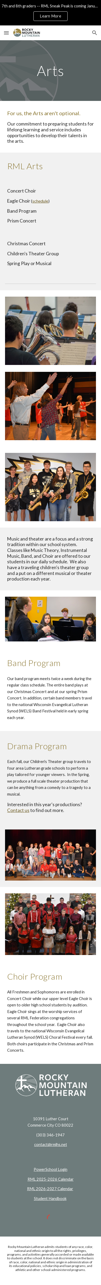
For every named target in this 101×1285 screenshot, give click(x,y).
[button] (6, 32)
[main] (50, 70)
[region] (50, 12)
